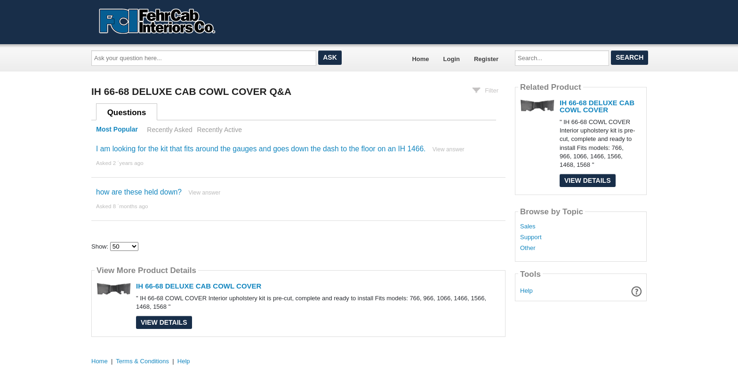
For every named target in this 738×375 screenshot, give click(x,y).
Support (531, 237)
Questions (126, 112)
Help (526, 290)
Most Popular (117, 129)
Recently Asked (169, 129)
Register (486, 58)
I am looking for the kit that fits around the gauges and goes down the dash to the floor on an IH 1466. (260, 149)
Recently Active (219, 129)
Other (528, 248)
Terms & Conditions (142, 361)
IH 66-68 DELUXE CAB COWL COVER (198, 286)
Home (420, 58)
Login (451, 58)
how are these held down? (139, 192)
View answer (449, 149)
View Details (164, 322)
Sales (528, 226)
